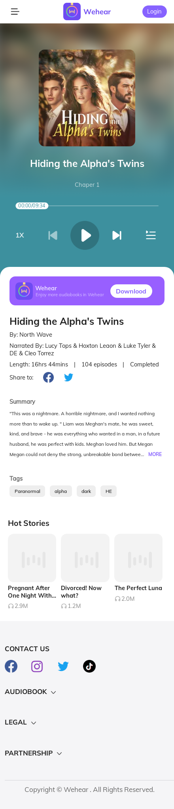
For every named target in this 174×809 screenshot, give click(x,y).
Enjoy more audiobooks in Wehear (70, 295)
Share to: (21, 377)
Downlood (131, 291)
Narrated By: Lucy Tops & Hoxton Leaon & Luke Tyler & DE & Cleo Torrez (82, 349)
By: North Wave (30, 334)
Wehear (97, 11)
